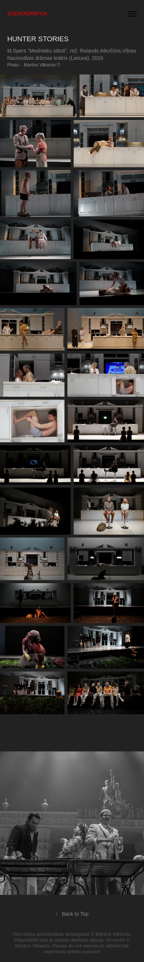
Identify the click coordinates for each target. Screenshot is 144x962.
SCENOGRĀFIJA (27, 13)
